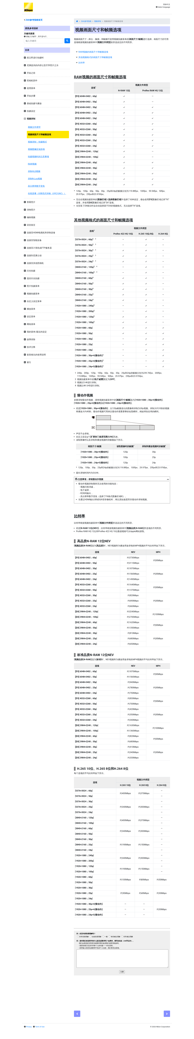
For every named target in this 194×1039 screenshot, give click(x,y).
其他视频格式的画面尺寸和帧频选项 (95, 57)
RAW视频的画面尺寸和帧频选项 (93, 52)
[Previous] (77, 1014)
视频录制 (97, 21)
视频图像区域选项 (36, 149)
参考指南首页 (34, 20)
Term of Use (39, 1027)
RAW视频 (32, 164)
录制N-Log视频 (35, 178)
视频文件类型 (34, 127)
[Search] (43, 40)
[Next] (167, 1014)
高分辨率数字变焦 (36, 186)
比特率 (81, 62)
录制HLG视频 (34, 171)
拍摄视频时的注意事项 (38, 156)
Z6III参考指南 (86, 21)
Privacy (29, 1027)
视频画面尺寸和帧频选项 (39, 134)
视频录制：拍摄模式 (37, 142)
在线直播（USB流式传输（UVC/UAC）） (47, 193)
